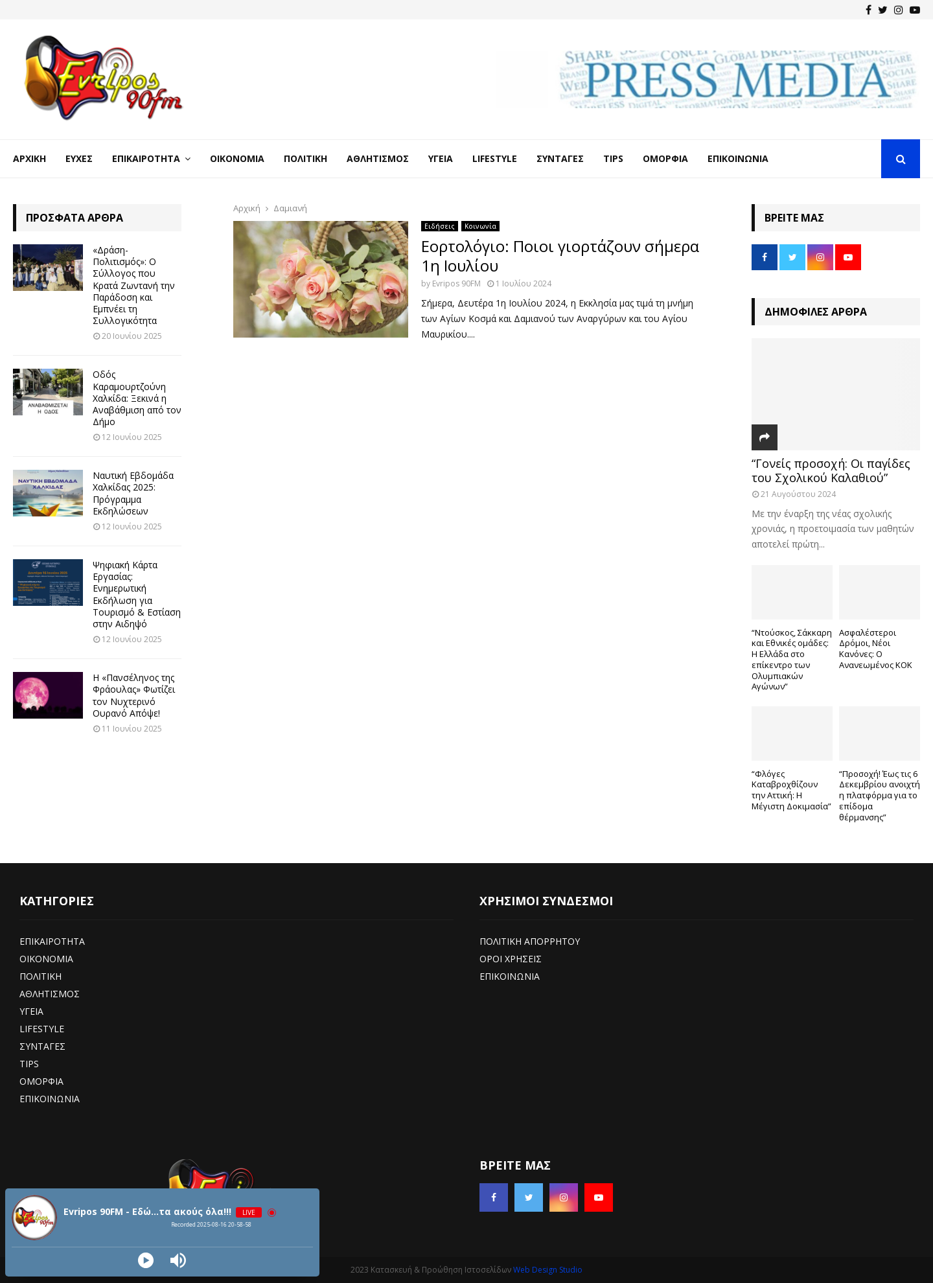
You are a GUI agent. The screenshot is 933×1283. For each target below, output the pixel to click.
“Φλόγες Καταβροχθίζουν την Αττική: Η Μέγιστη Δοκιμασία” (791, 790)
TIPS (29, 1064)
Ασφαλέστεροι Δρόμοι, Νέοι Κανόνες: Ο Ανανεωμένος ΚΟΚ (875, 649)
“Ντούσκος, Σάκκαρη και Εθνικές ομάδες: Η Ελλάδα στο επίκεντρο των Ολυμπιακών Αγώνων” (792, 660)
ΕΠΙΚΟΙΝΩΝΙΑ (49, 1098)
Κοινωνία (480, 226)
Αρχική (29, 158)
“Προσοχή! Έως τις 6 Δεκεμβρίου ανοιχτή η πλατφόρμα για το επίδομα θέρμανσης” (879, 795)
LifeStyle (494, 158)
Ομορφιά (665, 158)
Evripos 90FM (456, 283)
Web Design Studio (547, 1269)
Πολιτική (305, 158)
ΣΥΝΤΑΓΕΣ (42, 1046)
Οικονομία (237, 158)
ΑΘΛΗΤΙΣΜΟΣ (49, 994)
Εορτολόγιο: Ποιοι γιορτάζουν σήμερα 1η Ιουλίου (560, 255)
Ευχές (79, 158)
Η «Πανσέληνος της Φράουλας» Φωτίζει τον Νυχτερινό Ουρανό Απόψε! (134, 695)
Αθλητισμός (378, 158)
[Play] (146, 1260)
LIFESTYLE (41, 1029)
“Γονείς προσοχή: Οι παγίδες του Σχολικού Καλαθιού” (831, 470)
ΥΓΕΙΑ (31, 1011)
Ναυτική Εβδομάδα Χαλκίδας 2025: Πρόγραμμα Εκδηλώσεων (133, 493)
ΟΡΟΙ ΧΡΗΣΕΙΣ (510, 959)
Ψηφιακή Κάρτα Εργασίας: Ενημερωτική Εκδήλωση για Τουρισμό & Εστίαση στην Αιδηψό (137, 594)
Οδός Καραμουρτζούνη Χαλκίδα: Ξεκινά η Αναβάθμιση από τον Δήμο (137, 398)
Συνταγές (560, 158)
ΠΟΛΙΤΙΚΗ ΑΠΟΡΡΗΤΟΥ (529, 941)
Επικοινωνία (738, 158)
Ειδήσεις (439, 226)
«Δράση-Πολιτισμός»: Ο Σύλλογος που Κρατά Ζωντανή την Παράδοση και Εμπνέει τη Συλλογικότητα (134, 285)
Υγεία (440, 158)
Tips (613, 158)
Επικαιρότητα (146, 158)
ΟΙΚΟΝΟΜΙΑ (46, 959)
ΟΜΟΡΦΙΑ (41, 1081)
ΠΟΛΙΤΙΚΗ (40, 976)
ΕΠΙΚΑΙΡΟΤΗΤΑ (52, 941)
